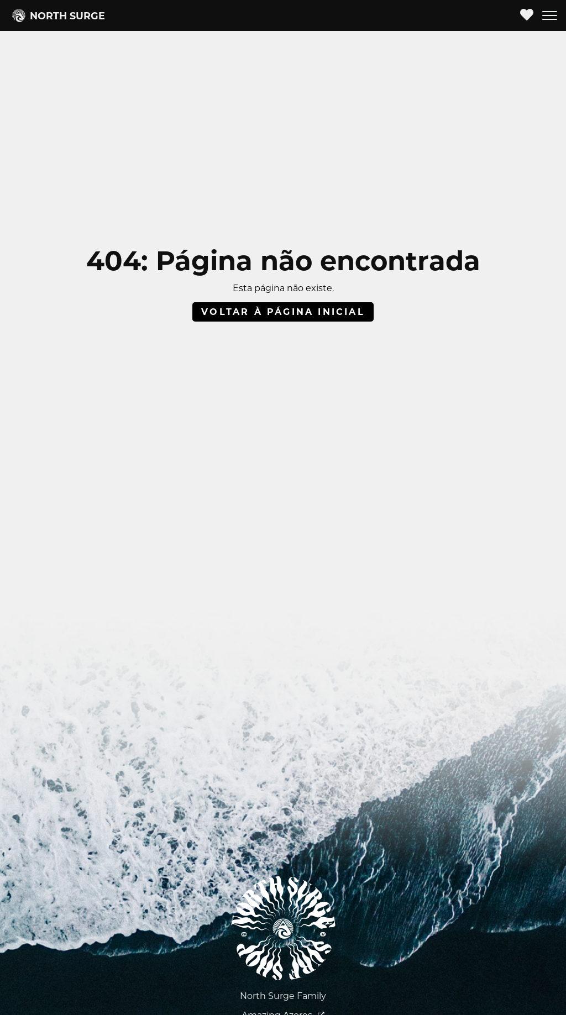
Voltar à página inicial (283, 312)
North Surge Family (283, 996)
